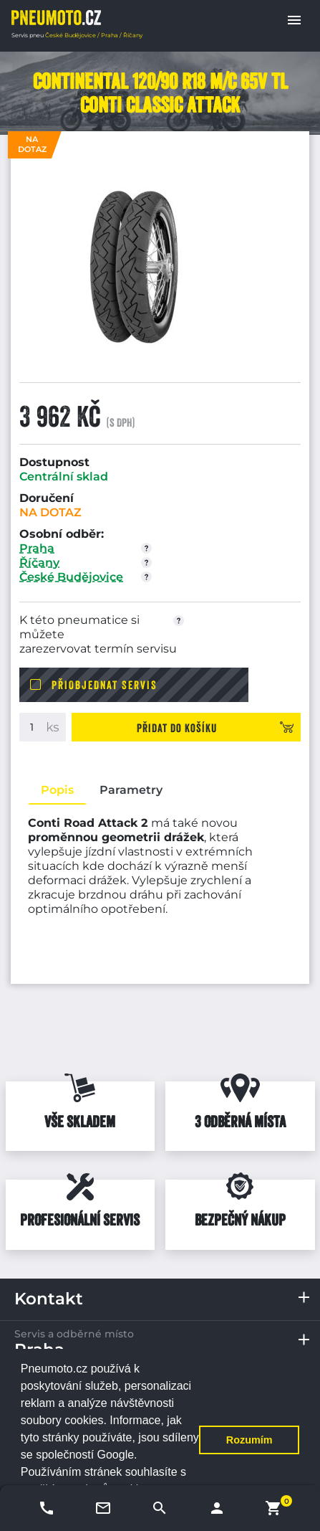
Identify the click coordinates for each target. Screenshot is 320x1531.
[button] (294, 20)
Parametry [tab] (131, 790)
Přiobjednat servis (104, 685)
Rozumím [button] (249, 1440)
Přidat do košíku (177, 728)
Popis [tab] (57, 790)
